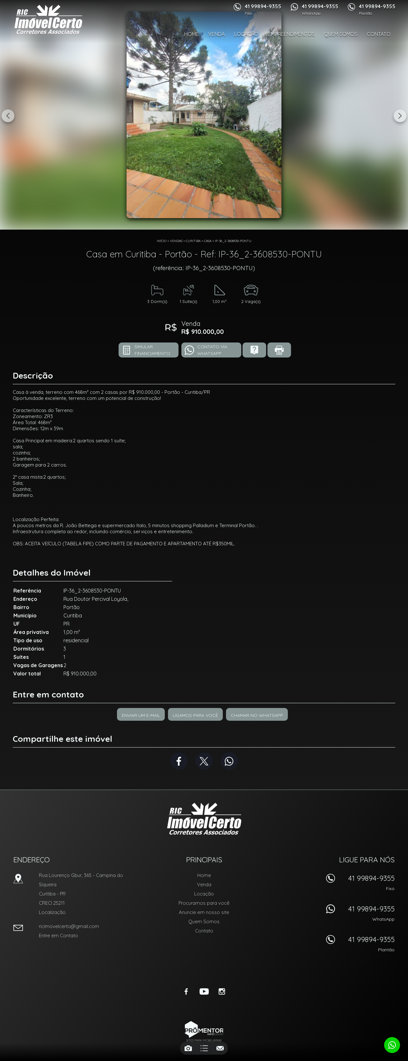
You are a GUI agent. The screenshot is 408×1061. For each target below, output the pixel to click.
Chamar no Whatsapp (257, 715)
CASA (207, 241)
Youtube (204, 991)
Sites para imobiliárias (204, 1040)
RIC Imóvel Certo (204, 819)
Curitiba (193, 241)
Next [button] (400, 115)
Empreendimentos (291, 34)
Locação (246, 34)
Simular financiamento (152, 350)
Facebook (179, 761)
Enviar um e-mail (141, 715)
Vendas (176, 241)
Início (161, 241)
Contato (378, 34)
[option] (204, 115)
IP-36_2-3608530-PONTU (233, 241)
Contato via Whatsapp (212, 350)
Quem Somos (340, 34)
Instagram (221, 991)
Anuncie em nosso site (204, 912)
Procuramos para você (203, 903)
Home (191, 34)
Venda (216, 34)
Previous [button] (8, 115)
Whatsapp (229, 761)
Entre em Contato (58, 935)
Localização (52, 912)
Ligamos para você (195, 715)
